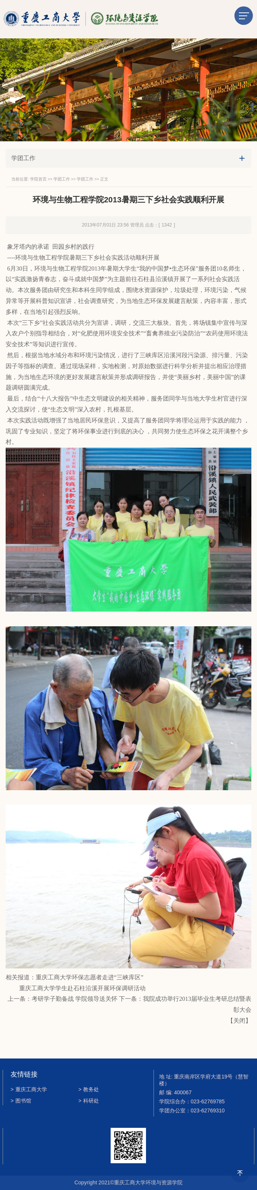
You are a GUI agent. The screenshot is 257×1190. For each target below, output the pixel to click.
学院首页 (38, 179)
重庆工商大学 (29, 1089)
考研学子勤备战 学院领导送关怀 (74, 999)
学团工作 (61, 179)
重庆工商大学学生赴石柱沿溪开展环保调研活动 (82, 988)
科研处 (88, 1101)
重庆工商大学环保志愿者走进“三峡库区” (89, 977)
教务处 (88, 1089)
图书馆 (21, 1101)
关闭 (239, 1020)
